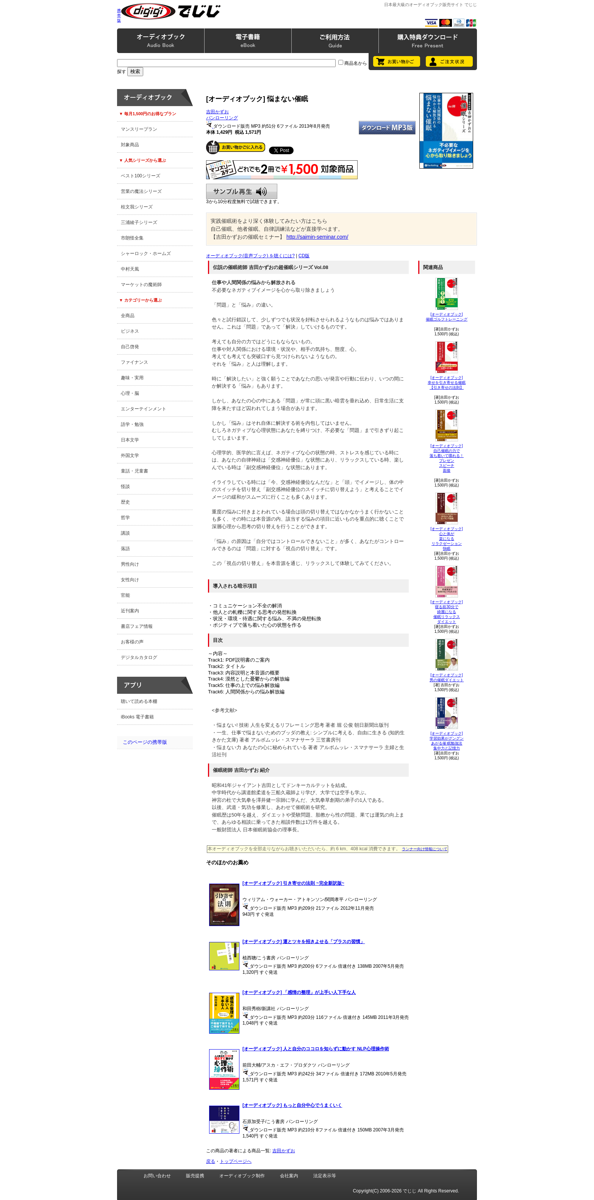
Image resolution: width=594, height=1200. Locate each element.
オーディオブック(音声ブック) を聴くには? (250, 255)
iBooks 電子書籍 (137, 717)
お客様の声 (132, 642)
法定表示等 (324, 1175)
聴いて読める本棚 (139, 701)
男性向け (130, 564)
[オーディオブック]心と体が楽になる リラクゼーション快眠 (446, 539)
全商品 (127, 315)
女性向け (130, 579)
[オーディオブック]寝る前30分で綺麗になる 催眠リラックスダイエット (446, 612)
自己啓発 (130, 346)
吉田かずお (217, 111)
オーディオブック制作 (242, 1175)
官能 (125, 595)
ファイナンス (134, 362)
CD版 (304, 255)
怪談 (125, 486)
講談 (125, 533)
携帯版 (119, 15)
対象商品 (130, 144)
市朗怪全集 (132, 238)
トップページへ (236, 1161)
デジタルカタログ (139, 657)
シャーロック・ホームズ (146, 253)
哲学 (125, 517)
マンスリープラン (139, 129)
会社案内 (289, 1175)
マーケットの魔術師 (141, 284)
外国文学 (130, 455)
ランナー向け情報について (424, 849)
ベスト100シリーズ (140, 175)
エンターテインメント (143, 408)
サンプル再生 (241, 191)
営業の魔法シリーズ (141, 191)
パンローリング (222, 117)
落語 (125, 548)
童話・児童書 (134, 471)
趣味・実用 (132, 377)
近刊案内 (130, 610)
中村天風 (130, 269)
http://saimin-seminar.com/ (317, 237)
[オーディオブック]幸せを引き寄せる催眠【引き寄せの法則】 (447, 382)
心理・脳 (130, 393)
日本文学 (130, 440)
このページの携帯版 (145, 742)
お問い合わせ (157, 1175)
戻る (210, 1161)
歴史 (125, 502)
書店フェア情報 (137, 626)
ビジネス (130, 331)
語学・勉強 (132, 424)
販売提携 (195, 1175)
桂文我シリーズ (137, 207)
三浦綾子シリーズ (139, 222)
